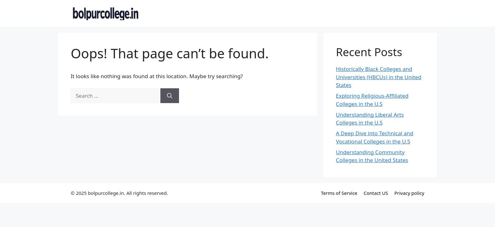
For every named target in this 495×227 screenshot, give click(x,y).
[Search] (169, 95)
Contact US (376, 193)
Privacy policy (409, 193)
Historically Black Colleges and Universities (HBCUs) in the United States (378, 77)
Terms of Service (339, 193)
